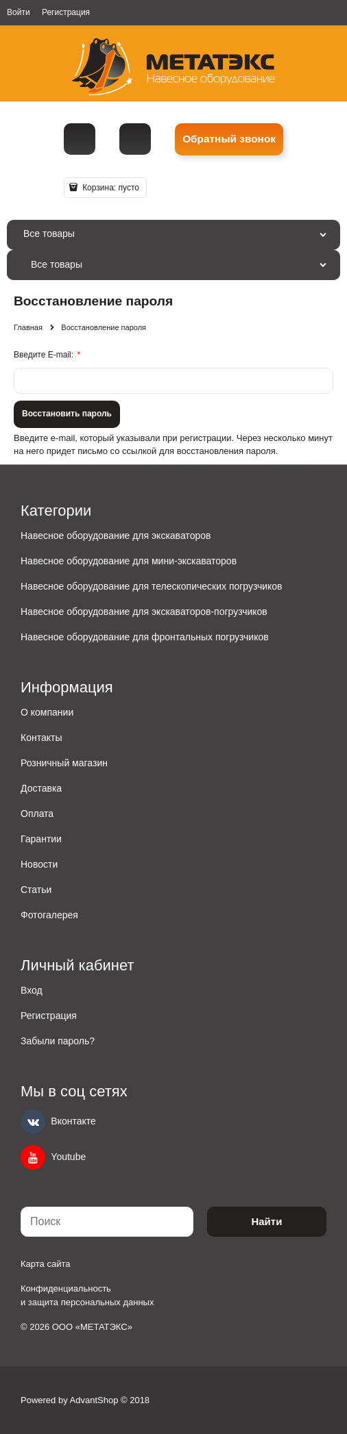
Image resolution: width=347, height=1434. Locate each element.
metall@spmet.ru (135, 139)
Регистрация (66, 12)
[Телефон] (79, 139)
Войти (18, 12)
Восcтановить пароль (67, 413)
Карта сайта (45, 1264)
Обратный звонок (229, 138)
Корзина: (109, 187)
